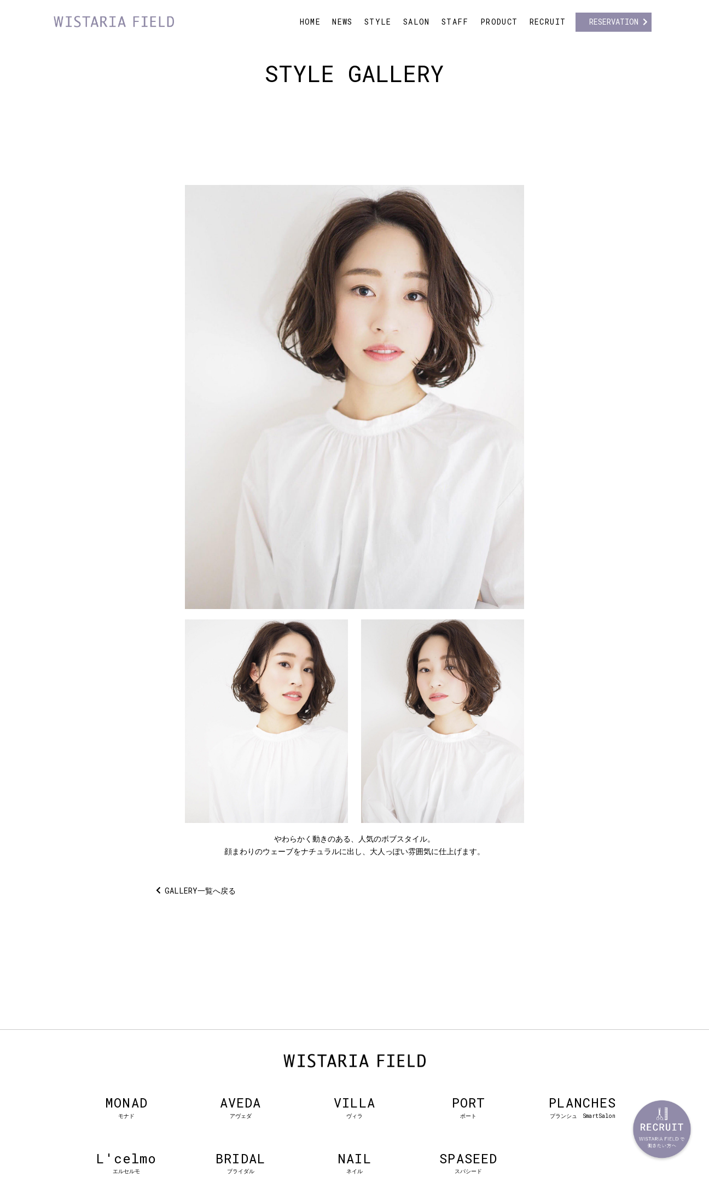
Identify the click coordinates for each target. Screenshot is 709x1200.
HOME (310, 21)
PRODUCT (499, 21)
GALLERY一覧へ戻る (200, 890)
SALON (416, 21)
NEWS (342, 21)
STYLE (378, 21)
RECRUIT (548, 21)
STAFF (455, 21)
